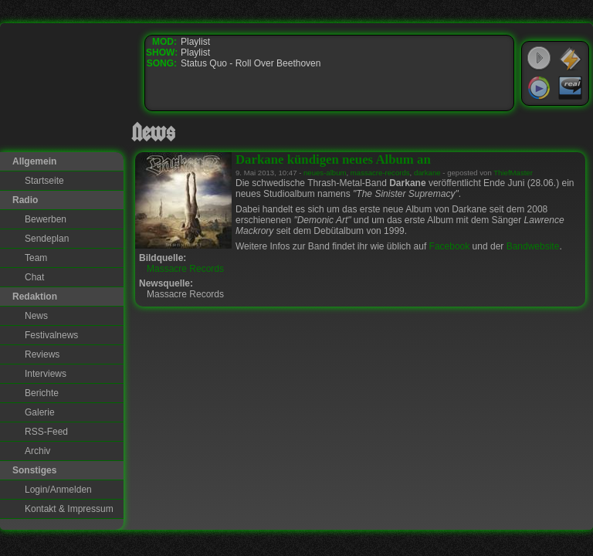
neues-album (324, 172)
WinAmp (570, 58)
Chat (34, 277)
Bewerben (45, 219)
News (36, 315)
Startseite (44, 180)
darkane (427, 172)
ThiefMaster (513, 172)
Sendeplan (47, 238)
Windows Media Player (539, 88)
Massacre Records (185, 268)
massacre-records (380, 172)
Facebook (449, 246)
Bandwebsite (533, 246)
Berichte (42, 393)
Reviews (42, 354)
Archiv (37, 451)
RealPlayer (570, 88)
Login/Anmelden (58, 489)
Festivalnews (51, 335)
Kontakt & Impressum (69, 508)
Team (36, 258)
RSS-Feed (46, 431)
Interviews (45, 373)
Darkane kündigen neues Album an (333, 159)
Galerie (40, 412)
